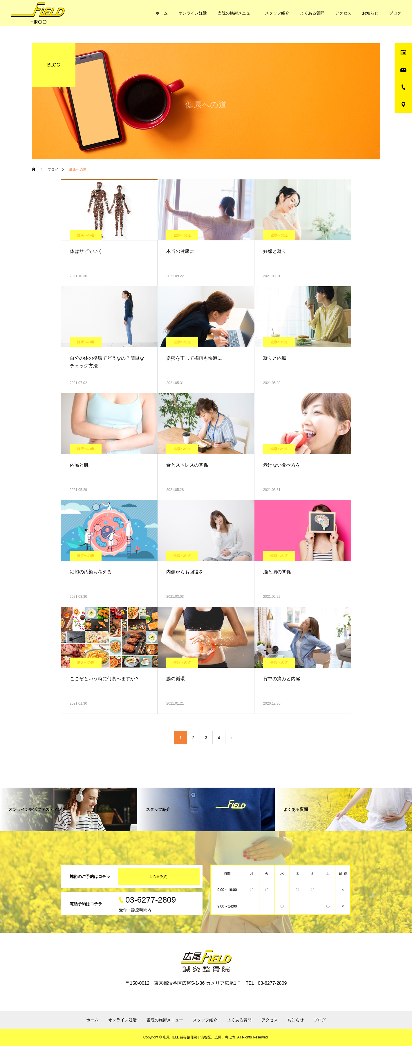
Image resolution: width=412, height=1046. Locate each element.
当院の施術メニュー (236, 13)
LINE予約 (158, 876)
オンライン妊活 (192, 13)
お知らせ (370, 13)
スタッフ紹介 (277, 13)
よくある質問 (312, 13)
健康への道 (85, 235)
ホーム (162, 13)
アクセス (343, 13)
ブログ (395, 13)
